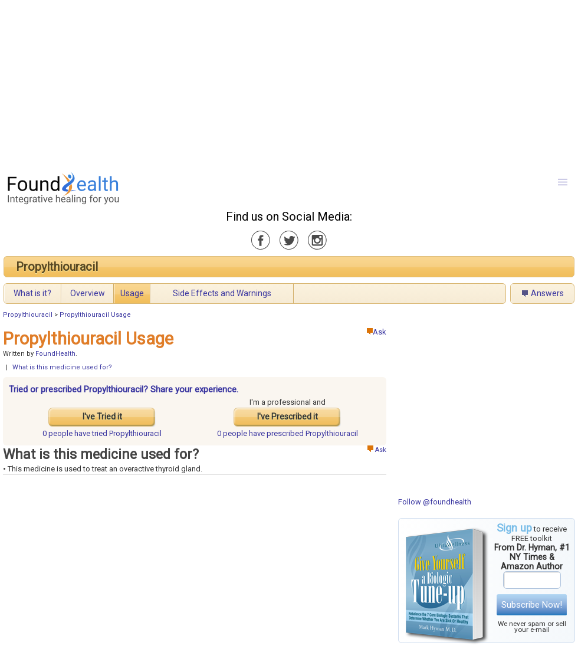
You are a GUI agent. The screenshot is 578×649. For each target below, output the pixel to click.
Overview (87, 293)
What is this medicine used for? (62, 367)
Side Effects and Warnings (222, 293)
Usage (132, 293)
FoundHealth (55, 354)
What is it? (32, 293)
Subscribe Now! (531, 604)
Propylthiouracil (57, 267)
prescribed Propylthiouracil (287, 433)
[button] (562, 182)
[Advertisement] (268, 82)
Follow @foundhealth (434, 501)
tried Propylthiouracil (102, 433)
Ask (376, 331)
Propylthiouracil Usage (95, 315)
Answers (547, 293)
